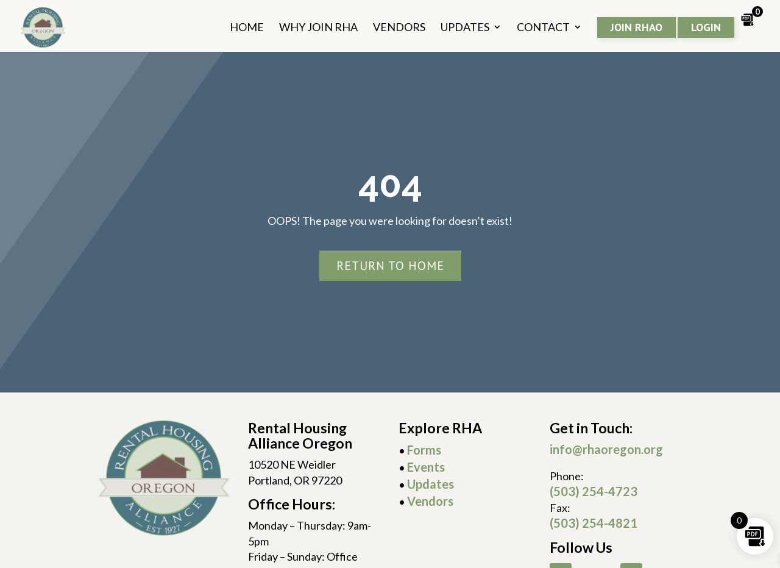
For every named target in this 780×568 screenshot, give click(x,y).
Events (426, 467)
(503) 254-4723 (593, 491)
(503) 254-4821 (593, 523)
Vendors (430, 501)
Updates (430, 484)
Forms (424, 449)
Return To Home (390, 266)
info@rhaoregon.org (606, 449)
